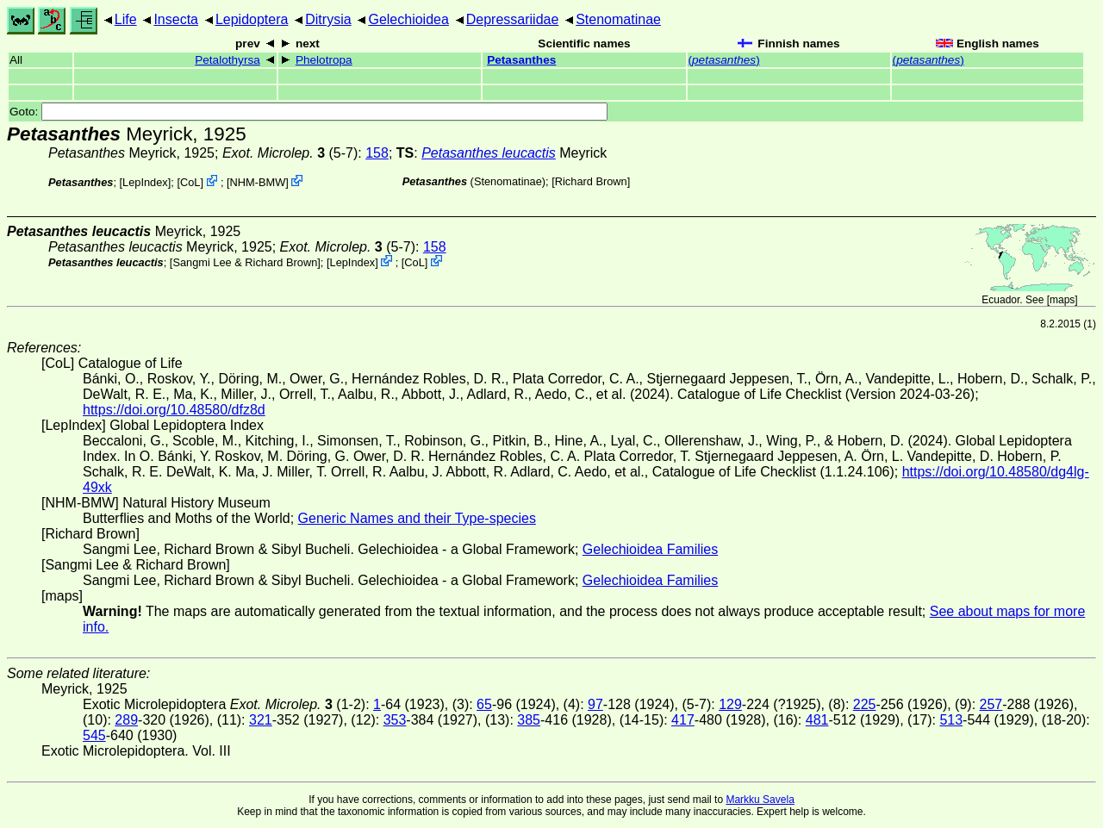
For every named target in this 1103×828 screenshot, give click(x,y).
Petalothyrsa (227, 59)
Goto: (308, 111)
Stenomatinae (618, 19)
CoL (190, 182)
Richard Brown (591, 181)
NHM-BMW (258, 182)
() (724, 59)
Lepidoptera (252, 19)
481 (817, 720)
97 (595, 704)
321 (260, 720)
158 (377, 153)
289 (126, 720)
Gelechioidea (408, 19)
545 (94, 735)
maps (1062, 300)
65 (484, 704)
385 (528, 720)
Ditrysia (328, 19)
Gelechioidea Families (650, 549)
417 (683, 720)
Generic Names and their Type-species (417, 518)
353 (395, 720)
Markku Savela (760, 800)
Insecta (175, 19)
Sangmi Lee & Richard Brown (244, 262)
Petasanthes (521, 59)
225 (864, 704)
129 (730, 704)
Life (126, 19)
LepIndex (145, 182)
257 (991, 704)
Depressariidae (512, 19)
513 (951, 720)
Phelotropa (324, 59)
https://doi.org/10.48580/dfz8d (174, 409)
